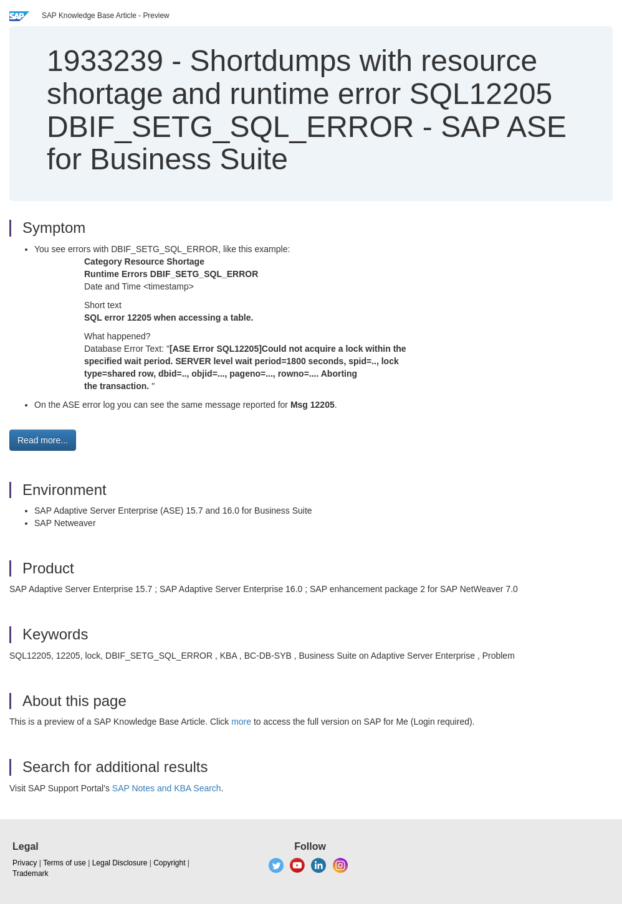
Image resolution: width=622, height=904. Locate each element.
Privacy (24, 863)
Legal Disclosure (120, 863)
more (241, 722)
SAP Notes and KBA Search (166, 788)
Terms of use (64, 863)
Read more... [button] (42, 440)
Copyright (169, 863)
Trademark (30, 873)
